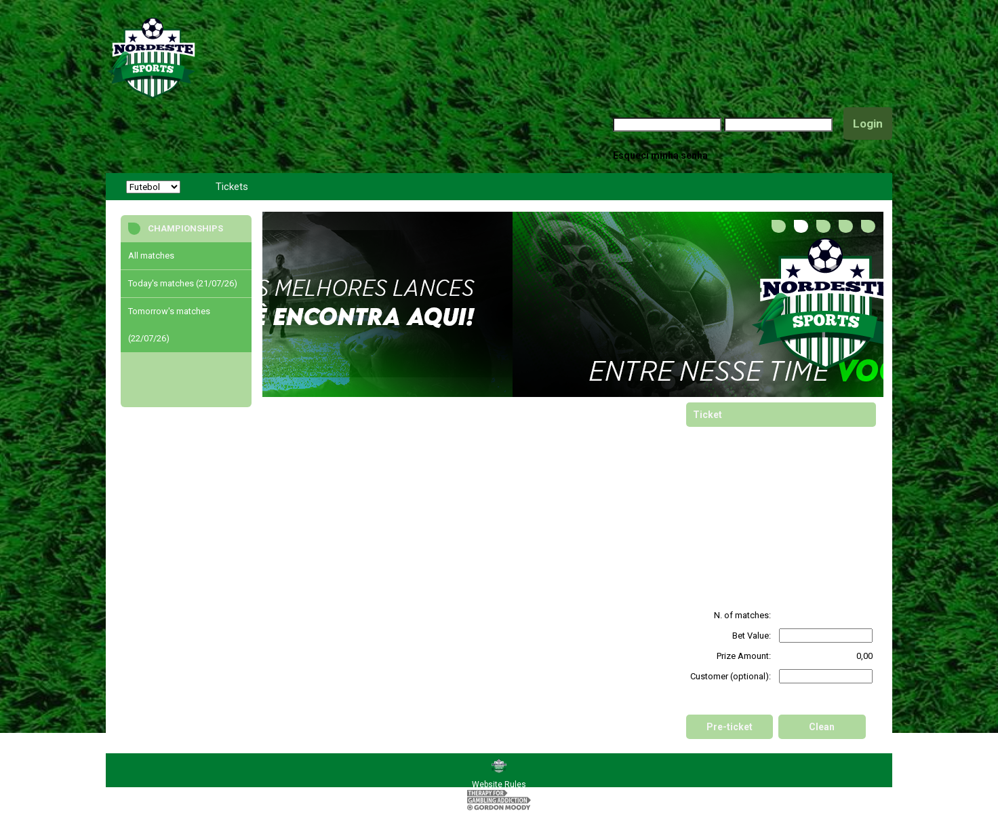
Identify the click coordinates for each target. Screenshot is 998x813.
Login (867, 123)
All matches (151, 255)
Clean (821, 727)
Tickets (232, 187)
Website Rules (499, 784)
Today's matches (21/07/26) (182, 283)
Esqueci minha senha (660, 155)
